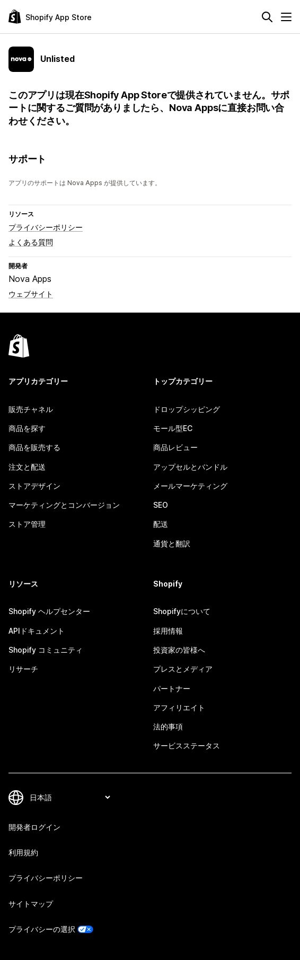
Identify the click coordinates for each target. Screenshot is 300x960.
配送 (160, 523)
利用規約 (23, 852)
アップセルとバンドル (190, 466)
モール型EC (172, 428)
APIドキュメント (36, 630)
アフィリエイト (179, 707)
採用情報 (168, 630)
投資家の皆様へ (179, 649)
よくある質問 (30, 241)
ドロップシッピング (186, 409)
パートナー (171, 688)
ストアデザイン (34, 485)
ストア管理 (27, 523)
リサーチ (23, 668)
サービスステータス (186, 745)
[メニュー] (286, 17)
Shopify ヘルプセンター (49, 611)
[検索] (267, 17)
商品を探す (27, 428)
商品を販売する (34, 447)
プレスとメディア (183, 668)
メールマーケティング (190, 485)
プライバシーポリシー (45, 227)
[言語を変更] (70, 797)
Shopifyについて (181, 611)
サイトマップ (30, 903)
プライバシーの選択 (41, 929)
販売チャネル (30, 409)
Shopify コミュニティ (45, 649)
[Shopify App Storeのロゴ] (50, 17)
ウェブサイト (30, 293)
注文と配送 (27, 466)
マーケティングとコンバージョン (64, 504)
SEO (160, 504)
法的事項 (168, 726)
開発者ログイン (34, 826)
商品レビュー (175, 447)
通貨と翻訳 (171, 543)
